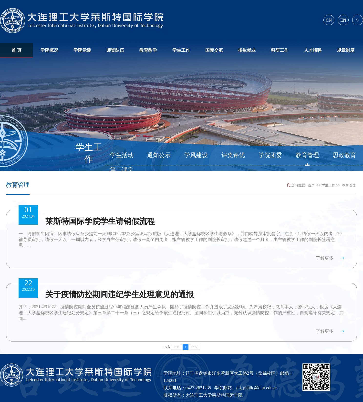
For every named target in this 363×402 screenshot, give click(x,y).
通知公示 (159, 155)
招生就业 (247, 50)
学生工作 (181, 50)
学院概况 (49, 50)
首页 (311, 185)
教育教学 (148, 50)
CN (329, 20)
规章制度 (345, 50)
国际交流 (214, 50)
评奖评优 (233, 155)
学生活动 (122, 155)
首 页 (16, 50)
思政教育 (344, 155)
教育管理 (307, 155)
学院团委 (270, 155)
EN (343, 20)
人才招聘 (313, 50)
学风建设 (196, 155)
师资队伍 (115, 50)
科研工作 (280, 50)
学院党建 (82, 50)
